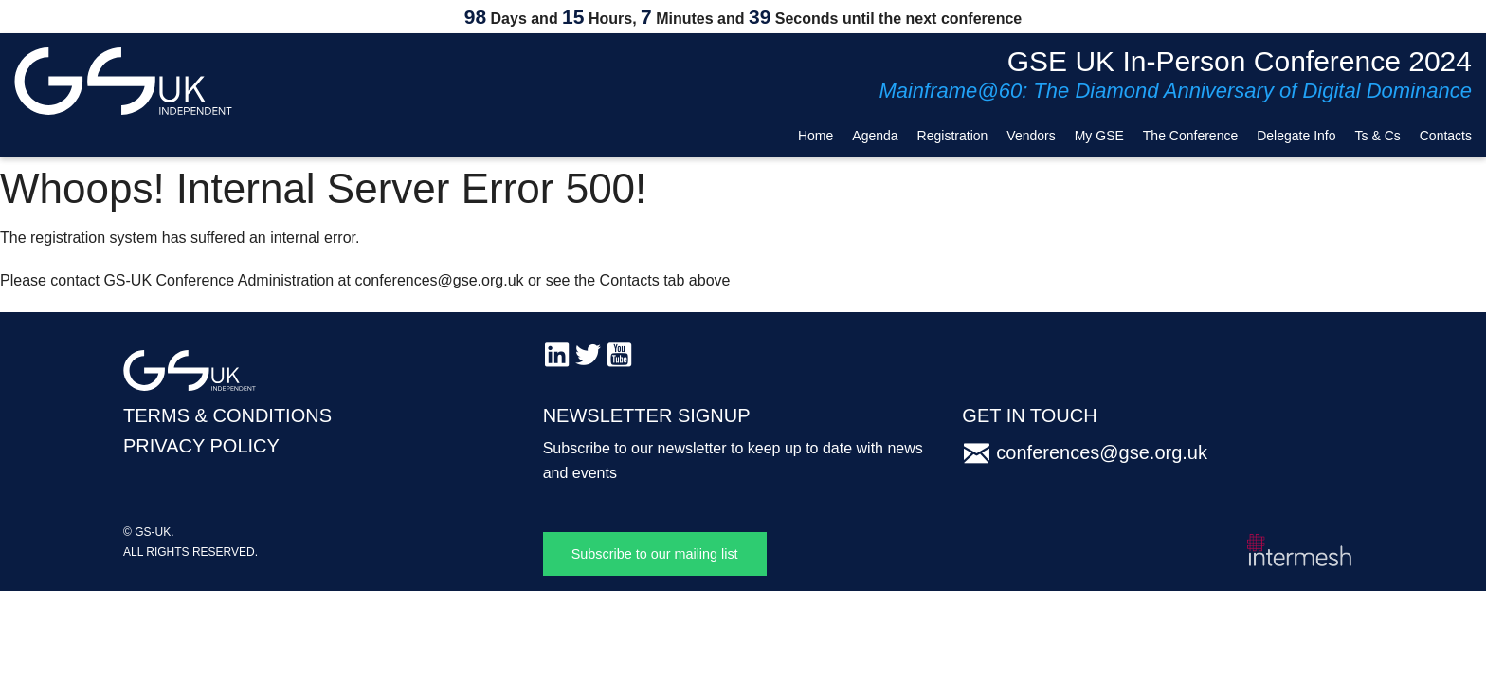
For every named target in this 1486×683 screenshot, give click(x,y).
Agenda (874, 135)
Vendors (1030, 135)
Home (815, 135)
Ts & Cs (1378, 135)
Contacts (1446, 135)
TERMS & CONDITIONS (227, 415)
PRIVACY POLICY (201, 445)
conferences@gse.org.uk (1101, 452)
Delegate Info (1296, 135)
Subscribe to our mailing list (654, 554)
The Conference (1190, 135)
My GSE (1099, 135)
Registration (952, 135)
